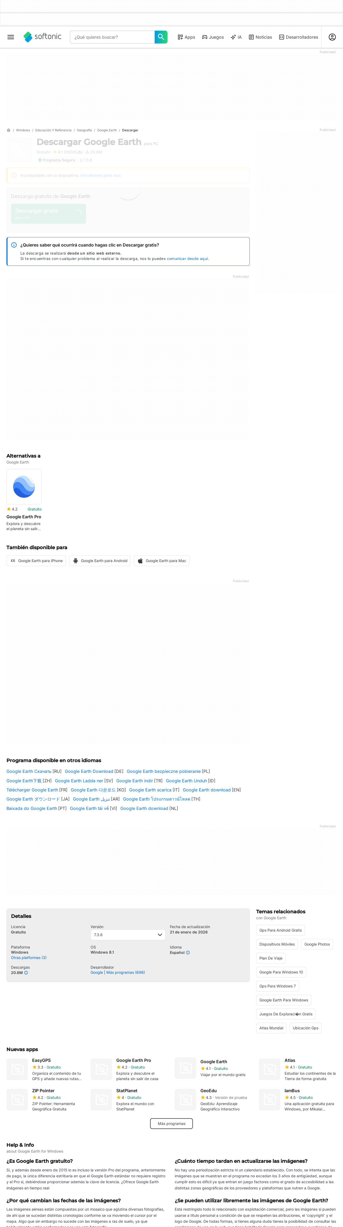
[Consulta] (112, 37)
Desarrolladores (298, 37)
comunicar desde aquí (187, 258)
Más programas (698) (125, 972)
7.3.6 (128, 934)
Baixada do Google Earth (31, 808)
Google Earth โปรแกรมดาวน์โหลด (156, 799)
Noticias (260, 37)
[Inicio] (8, 130)
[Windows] (23, 130)
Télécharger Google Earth (32, 789)
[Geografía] (84, 130)
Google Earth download (207, 789)
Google (97, 972)
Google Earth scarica (150, 789)
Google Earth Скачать (28, 771)
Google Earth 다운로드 (93, 789)
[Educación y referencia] (53, 130)
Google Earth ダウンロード (33, 799)
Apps (186, 37)
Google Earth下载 (24, 780)
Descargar (97, 142)
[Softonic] (42, 37)
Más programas (171, 1123)
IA (236, 37)
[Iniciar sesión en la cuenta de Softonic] (332, 37)
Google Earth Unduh (186, 780)
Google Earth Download (89, 771)
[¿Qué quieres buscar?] (161, 37)
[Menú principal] (10, 37)
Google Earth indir (134, 780)
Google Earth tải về (89, 808)
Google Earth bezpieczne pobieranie (164, 771)
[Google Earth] (107, 130)
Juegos (213, 37)
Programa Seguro (56, 160)
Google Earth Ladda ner (79, 780)
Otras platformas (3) (29, 957)
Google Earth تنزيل (91, 799)
